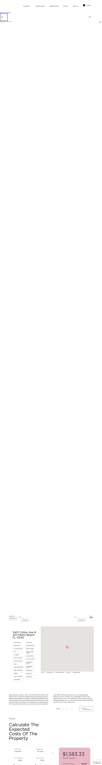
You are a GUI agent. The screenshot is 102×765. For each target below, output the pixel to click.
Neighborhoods (54, 6)
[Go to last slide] (2, 17)
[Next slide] (90, 17)
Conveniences (49, 672)
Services (65, 6)
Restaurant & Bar (59, 672)
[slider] (35, 764)
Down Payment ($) (18, 758)
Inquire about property (5, 12)
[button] (4, 17)
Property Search (40, 6)
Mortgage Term (39, 749)
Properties (27, 6)
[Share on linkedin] (66, 709)
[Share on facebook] (62, 709)
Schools (69, 672)
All (43, 672)
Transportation (76, 672)
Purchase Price (17, 749)
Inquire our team (7, 21)
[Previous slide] (2, 22)
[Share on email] (71, 709)
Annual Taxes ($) (40, 758)
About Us (75, 6)
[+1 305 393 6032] (86, 708)
